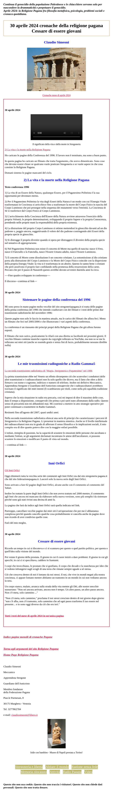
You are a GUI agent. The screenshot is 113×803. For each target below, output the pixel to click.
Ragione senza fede (85, 767)
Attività (55, 772)
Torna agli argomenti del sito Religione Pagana (31, 648)
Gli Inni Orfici (12, 470)
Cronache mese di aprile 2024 (56, 95)
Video (88, 772)
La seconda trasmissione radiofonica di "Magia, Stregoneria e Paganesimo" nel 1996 (48, 370)
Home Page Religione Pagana (20, 654)
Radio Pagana (72, 772)
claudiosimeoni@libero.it (24, 714)
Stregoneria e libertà (29, 767)
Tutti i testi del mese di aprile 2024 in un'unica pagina (34, 615)
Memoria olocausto (34, 772)
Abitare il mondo (57, 767)
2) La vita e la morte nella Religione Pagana (27, 149)
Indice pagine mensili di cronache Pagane (27, 636)
